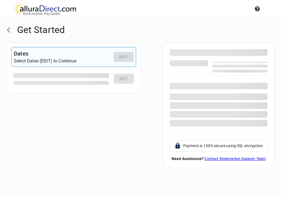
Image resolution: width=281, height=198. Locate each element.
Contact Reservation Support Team (235, 158)
